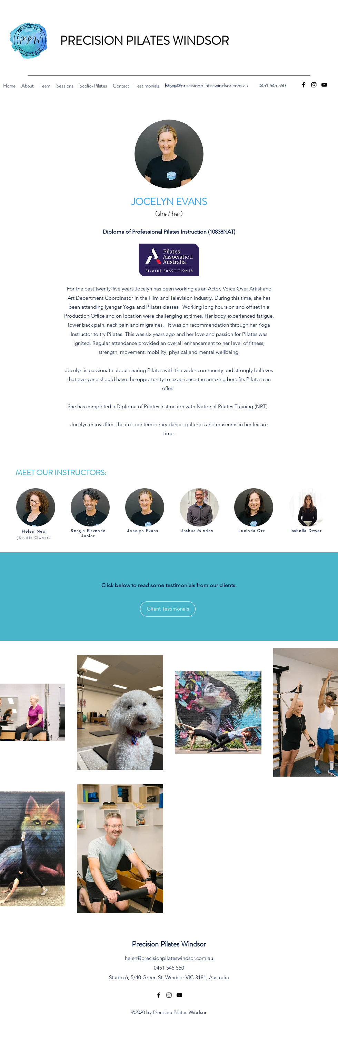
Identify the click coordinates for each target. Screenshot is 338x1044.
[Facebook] (303, 84)
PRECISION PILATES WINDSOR (144, 40)
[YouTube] (324, 84)
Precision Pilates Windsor (169, 944)
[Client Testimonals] (168, 609)
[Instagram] (313, 84)
